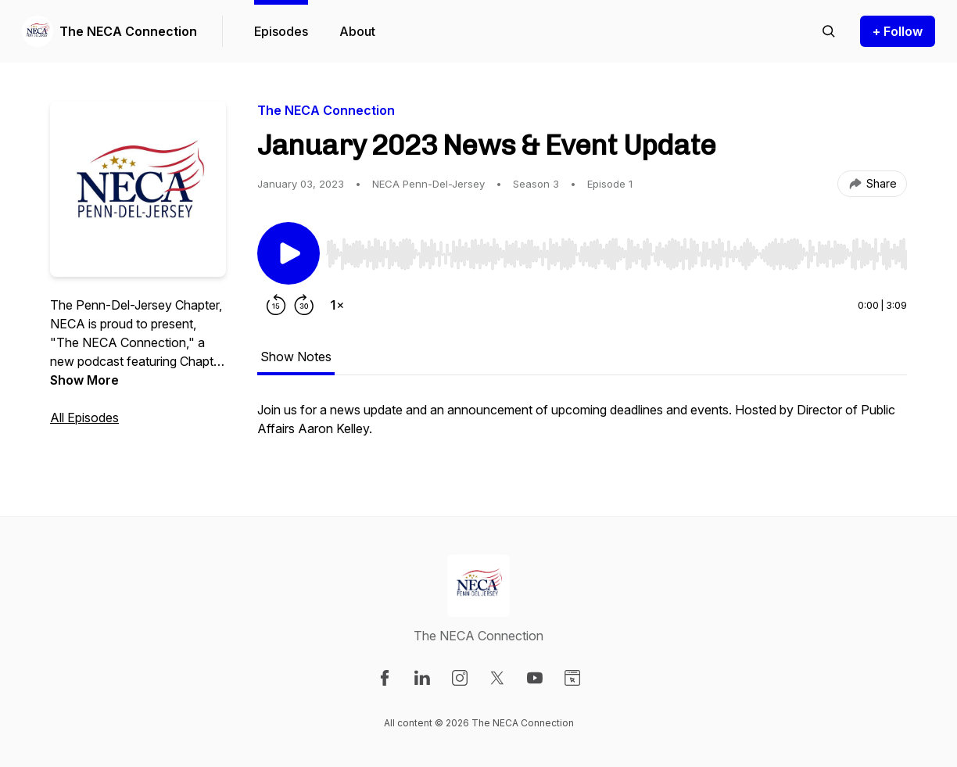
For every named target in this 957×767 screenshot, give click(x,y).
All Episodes (84, 417)
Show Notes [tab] (296, 356)
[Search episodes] (829, 31)
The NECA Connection (128, 31)
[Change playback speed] (337, 305)
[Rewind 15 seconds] (276, 305)
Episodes (281, 31)
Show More (84, 380)
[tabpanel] (582, 426)
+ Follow (898, 31)
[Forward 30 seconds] (304, 305)
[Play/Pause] (288, 253)
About (357, 31)
